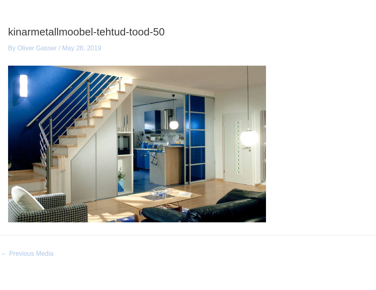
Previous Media (27, 254)
